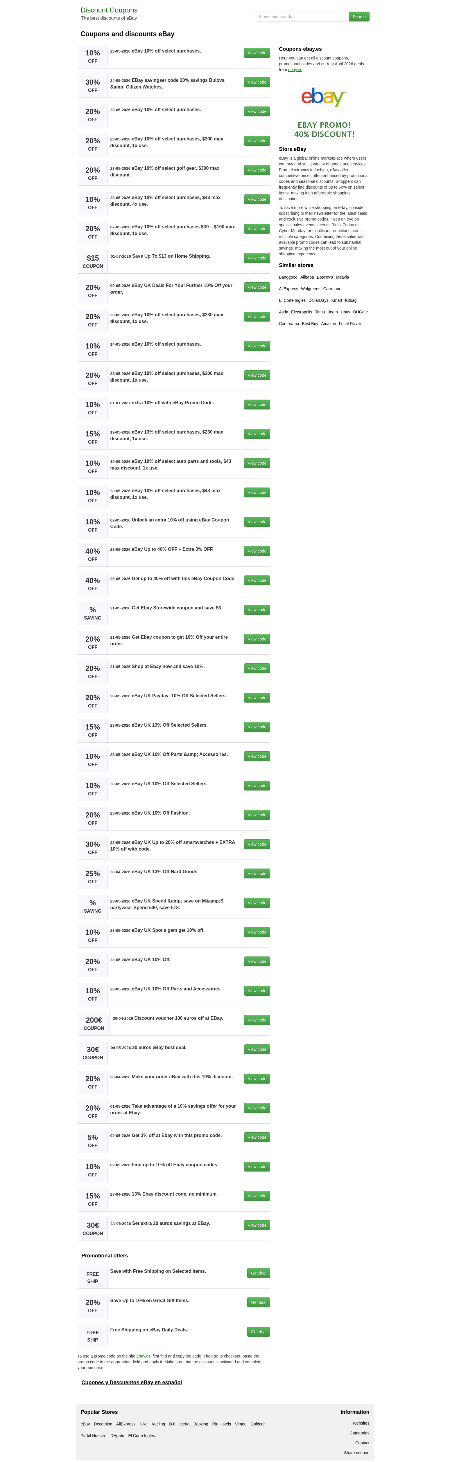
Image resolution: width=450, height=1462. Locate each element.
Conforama (289, 323)
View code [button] (257, 52)
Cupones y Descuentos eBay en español (132, 1382)
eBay (85, 1424)
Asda (283, 312)
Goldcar (257, 1424)
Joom (333, 312)
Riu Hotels (221, 1424)
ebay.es (143, 1356)
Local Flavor (350, 323)
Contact (362, 1443)
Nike (143, 1424)
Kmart (336, 300)
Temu (320, 312)
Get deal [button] (258, 1273)
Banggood (288, 277)
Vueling (158, 1424)
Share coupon (356, 1452)
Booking (200, 1424)
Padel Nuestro (94, 1435)
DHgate (117, 1435)
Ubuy (345, 312)
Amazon (328, 323)
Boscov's (325, 277)
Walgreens (310, 288)
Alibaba (307, 277)
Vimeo (240, 1424)
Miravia (342, 277)
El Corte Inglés (292, 300)
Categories (360, 1433)
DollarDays (318, 300)
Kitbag (351, 300)
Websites (361, 1423)
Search (359, 16)
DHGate (360, 312)
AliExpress (288, 288)
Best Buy (310, 323)
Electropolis (301, 312)
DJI (172, 1424)
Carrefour (331, 288)
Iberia (184, 1424)
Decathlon (103, 1424)
